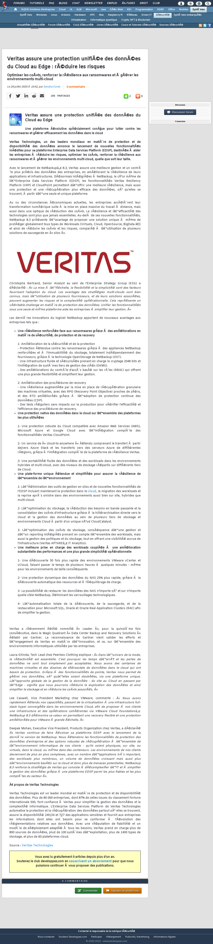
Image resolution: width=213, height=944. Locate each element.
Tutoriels (36, 3)
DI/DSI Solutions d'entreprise (38, 9)
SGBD (160, 9)
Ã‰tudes (128, 3)
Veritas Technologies (37, 848)
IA (71, 9)
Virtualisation (78, 20)
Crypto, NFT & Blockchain (135, 20)
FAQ (51, 3)
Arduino (65, 15)
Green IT (146, 15)
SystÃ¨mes (198, 9)
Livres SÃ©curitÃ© (107, 25)
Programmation (144, 9)
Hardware (80, 15)
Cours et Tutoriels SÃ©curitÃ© (138, 25)
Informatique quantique (103, 20)
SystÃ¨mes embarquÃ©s (188, 15)
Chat (76, 3)
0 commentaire (76, 89)
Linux (54, 15)
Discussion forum (180, 112)
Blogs (63, 3)
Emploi (112, 3)
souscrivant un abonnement (90, 864)
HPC (92, 15)
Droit (143, 3)
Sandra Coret (51, 89)
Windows (41, 15)
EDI (129, 9)
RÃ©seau (132, 15)
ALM (79, 9)
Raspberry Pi (115, 15)
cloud (92, 494)
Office (171, 9)
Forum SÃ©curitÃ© (59, 25)
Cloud (62, 9)
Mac (101, 15)
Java (103, 9)
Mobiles (183, 9)
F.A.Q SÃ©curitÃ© (83, 25)
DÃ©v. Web (116, 9)
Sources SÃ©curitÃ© (171, 25)
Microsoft (91, 9)
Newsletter (93, 3)
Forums (19, 3)
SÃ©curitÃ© (163, 15)
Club (156, 3)
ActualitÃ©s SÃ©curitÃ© (31, 25)
